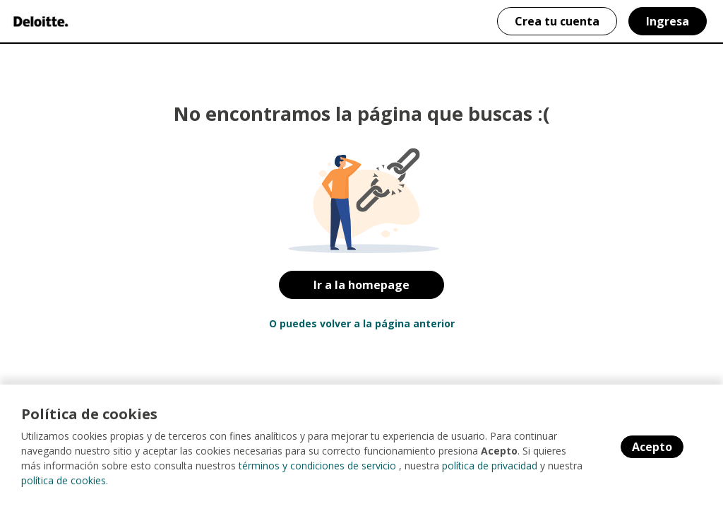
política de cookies (63, 480)
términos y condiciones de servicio (317, 465)
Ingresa (667, 21)
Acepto (652, 447)
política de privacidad (489, 465)
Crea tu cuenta (557, 21)
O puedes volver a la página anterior (362, 323)
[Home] (40, 21)
